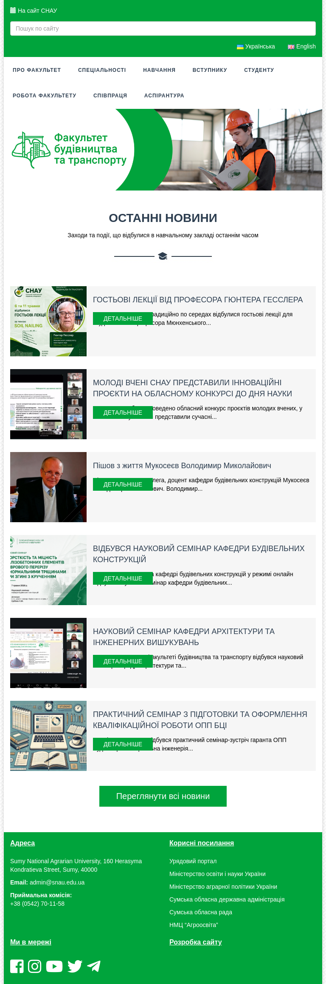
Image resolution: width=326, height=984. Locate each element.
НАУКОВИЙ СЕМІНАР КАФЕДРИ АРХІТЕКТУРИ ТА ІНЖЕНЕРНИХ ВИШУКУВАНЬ (184, 637)
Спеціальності (102, 70)
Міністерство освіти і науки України (217, 873)
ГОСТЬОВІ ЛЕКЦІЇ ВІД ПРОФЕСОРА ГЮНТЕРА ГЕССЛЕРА (198, 300)
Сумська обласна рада (200, 912)
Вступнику (210, 70)
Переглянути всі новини (163, 796)
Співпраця (110, 96)
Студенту (259, 70)
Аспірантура (164, 96)
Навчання (159, 70)
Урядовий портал (192, 861)
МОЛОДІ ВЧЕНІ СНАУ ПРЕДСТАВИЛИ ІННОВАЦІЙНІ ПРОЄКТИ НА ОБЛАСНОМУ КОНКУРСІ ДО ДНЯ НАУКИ (192, 388)
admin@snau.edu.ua (57, 882)
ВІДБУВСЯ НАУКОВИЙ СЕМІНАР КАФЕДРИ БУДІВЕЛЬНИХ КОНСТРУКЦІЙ (199, 554)
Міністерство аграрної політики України (223, 886)
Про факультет (37, 70)
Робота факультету (44, 96)
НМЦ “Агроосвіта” (193, 924)
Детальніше (123, 318)
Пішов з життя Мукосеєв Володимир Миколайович (182, 465)
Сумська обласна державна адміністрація (226, 899)
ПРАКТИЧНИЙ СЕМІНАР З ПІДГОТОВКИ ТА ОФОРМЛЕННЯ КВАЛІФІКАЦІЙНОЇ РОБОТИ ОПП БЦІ (200, 720)
